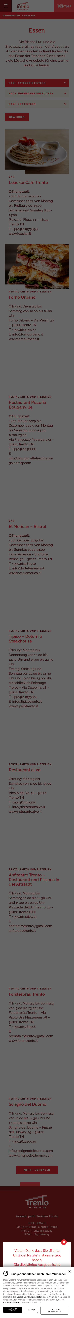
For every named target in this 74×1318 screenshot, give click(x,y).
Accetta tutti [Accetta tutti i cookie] (13, 1310)
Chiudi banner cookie (69, 1271)
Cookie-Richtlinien (11, 1302)
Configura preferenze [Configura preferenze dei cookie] (54, 1310)
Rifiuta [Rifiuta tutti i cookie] (31, 1310)
